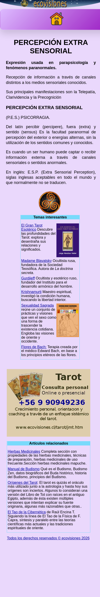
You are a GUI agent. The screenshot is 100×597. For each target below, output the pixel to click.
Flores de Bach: (34, 347)
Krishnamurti (31, 292)
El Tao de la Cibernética (27, 512)
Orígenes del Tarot (22, 482)
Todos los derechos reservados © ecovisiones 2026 (48, 538)
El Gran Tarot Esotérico (31, 227)
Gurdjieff (28, 278)
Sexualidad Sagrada (37, 305)
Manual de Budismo (24, 469)
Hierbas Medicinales (24, 451)
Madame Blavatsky (36, 261)
